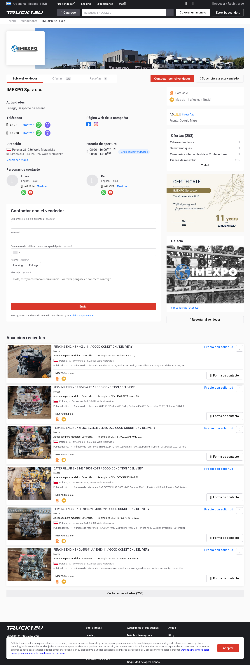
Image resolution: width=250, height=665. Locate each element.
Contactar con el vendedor (172, 78)
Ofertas (66, 79)
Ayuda (172, 627)
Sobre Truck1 (94, 627)
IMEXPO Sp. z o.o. (66, 376)
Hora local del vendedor (134, 151)
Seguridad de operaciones (143, 662)
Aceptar (228, 648)
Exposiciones (105, 3)
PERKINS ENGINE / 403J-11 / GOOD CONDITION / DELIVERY (93, 350)
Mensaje (21, 272)
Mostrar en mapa (17, 160)
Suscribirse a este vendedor (220, 78)
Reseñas (98, 78)
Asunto (20, 259)
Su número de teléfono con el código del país (41, 246)
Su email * (16, 232)
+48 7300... (114, 186)
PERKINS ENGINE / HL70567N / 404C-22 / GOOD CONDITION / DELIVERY (102, 517)
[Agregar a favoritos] (238, 351)
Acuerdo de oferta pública (143, 627)
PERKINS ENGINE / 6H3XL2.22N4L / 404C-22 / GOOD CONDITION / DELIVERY (105, 433)
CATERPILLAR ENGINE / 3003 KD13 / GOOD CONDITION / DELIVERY (99, 475)
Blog (171, 635)
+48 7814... (34, 186)
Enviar (83, 306)
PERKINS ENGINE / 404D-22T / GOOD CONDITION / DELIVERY (95, 391)
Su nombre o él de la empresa (33, 218)
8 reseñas (188, 114)
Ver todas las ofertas (125, 603)
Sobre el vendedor (28, 79)
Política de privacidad (82, 315)
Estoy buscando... (228, 12)
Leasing (86, 3)
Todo (205, 167)
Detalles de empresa (139, 635)
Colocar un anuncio (193, 12)
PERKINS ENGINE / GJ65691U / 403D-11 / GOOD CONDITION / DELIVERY (102, 559)
